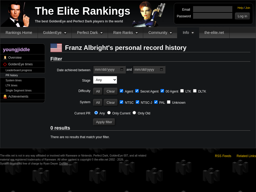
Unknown (176, 103)
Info (186, 32)
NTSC (127, 103)
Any (99, 113)
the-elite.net (214, 32)
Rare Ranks (123, 32)
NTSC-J (144, 103)
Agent (126, 91)
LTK (185, 91)
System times (14, 80)
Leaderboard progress (19, 70)
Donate (63, 163)
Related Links (246, 156)
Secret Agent (147, 91)
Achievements (18, 96)
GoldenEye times (20, 64)
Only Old (141, 113)
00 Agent (169, 91)
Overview (15, 57)
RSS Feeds (223, 156)
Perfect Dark (87, 32)
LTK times (11, 85)
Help (240, 7)
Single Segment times (18, 90)
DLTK (199, 91)
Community (158, 32)
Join (247, 7)
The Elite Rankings (82, 11)
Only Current (118, 113)
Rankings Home (19, 32)
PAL (159, 103)
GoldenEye (52, 32)
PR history (12, 75)
